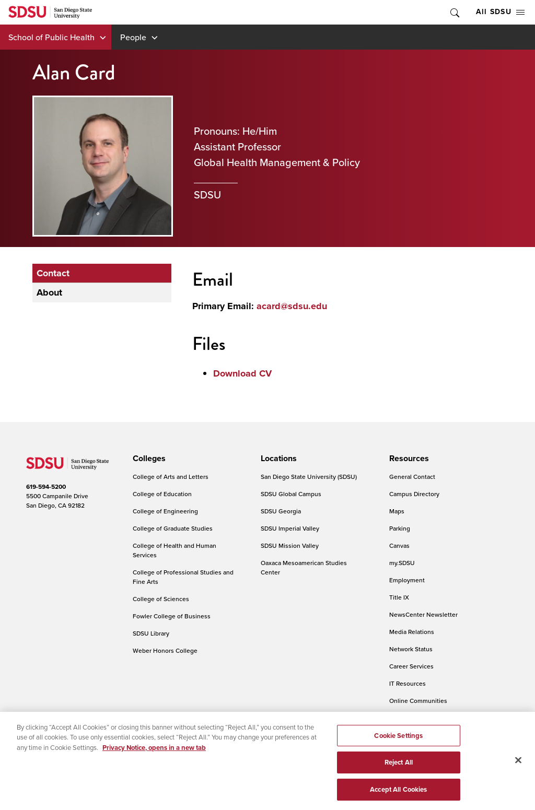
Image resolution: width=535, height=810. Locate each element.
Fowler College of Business (172, 616)
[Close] (518, 765)
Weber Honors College (165, 650)
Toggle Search (454, 12)
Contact (53, 273)
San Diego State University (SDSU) (309, 476)
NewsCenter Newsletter (423, 614)
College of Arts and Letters (170, 476)
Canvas (399, 545)
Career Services (411, 666)
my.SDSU (402, 562)
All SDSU (500, 11)
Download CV (242, 373)
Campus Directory (414, 493)
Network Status (411, 648)
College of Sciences (161, 598)
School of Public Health (51, 37)
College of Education (162, 493)
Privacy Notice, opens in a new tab (154, 753)
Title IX (399, 597)
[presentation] (148, 458)
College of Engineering (165, 511)
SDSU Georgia (281, 511)
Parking (399, 528)
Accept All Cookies (398, 795)
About (49, 292)
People (133, 37)
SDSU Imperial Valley (290, 528)
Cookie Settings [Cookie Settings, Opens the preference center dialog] (398, 741)
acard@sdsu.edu (292, 306)
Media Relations (411, 631)
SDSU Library (151, 633)
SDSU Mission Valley (290, 545)
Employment (407, 580)
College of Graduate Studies (173, 528)
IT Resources (407, 683)
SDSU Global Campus (291, 493)
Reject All (399, 767)
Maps (396, 511)
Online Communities (418, 700)
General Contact (412, 476)
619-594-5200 (46, 486)
